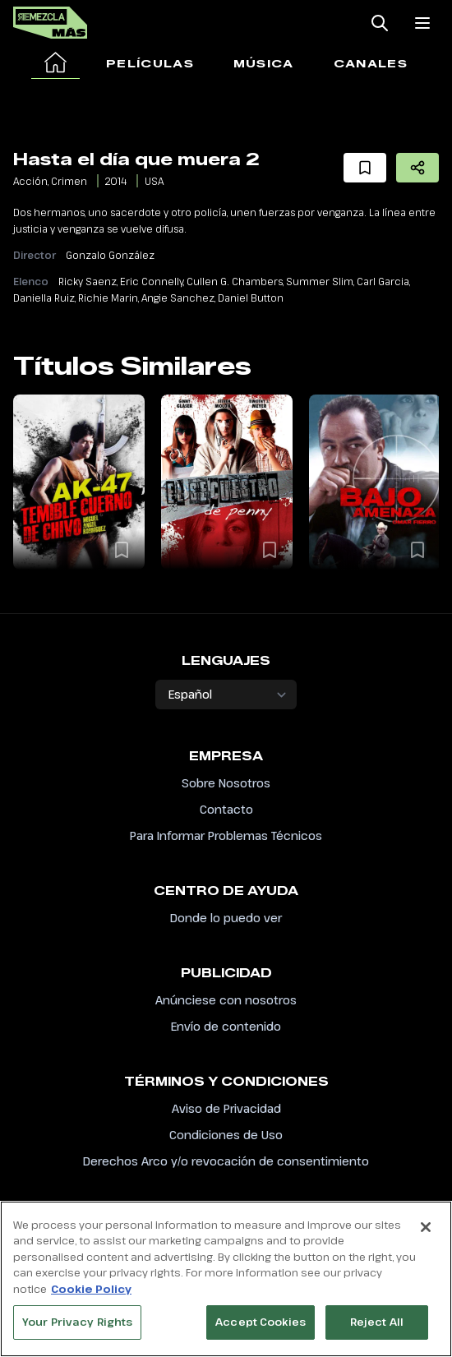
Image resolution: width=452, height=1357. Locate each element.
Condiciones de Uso (226, 1134)
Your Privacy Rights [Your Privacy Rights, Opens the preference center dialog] (77, 1329)
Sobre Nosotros (226, 783)
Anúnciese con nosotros (226, 1000)
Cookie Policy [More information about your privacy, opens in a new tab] (91, 1296)
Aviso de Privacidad (226, 1108)
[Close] (426, 1234)
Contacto (226, 809)
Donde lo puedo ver (226, 917)
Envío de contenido (226, 1026)
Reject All (377, 1329)
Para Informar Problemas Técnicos (226, 835)
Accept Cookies (260, 1329)
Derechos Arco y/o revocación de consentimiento (226, 1161)
